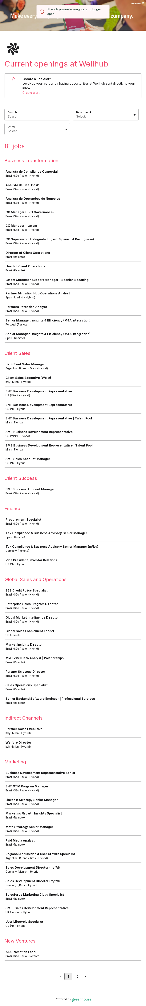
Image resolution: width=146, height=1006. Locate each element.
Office (11, 126)
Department (83, 112)
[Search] (37, 117)
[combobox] (76, 116)
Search (12, 112)
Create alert (30, 93)
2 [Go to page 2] (78, 976)
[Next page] (85, 976)
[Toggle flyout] (134, 115)
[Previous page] (60, 976)
